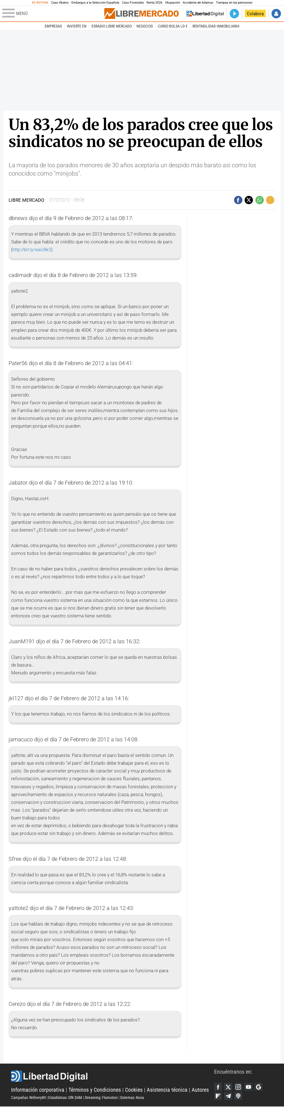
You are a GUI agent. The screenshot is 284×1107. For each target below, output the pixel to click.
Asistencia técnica (167, 1090)
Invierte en (77, 26)
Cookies (134, 1090)
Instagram (239, 1087)
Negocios (144, 26)
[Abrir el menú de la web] (52, 14)
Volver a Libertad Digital (205, 13)
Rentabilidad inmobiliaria (215, 26)
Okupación (172, 2)
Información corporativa (37, 1090)
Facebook (218, 1087)
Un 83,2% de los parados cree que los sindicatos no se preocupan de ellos (141, 133)
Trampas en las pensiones (234, 2)
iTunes (239, 1096)
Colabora (255, 13)
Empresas (53, 26)
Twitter (229, 1087)
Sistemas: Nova (132, 1098)
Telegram (229, 1096)
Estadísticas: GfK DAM (65, 1098)
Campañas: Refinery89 (28, 1098)
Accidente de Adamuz (198, 2)
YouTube (249, 1087)
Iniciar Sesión (276, 13)
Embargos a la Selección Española (95, 2)
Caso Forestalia (133, 2)
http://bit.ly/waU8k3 (32, 249)
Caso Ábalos (60, 2)
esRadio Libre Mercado (112, 26)
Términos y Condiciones (95, 1090)
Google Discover (260, 1087)
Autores (200, 1090)
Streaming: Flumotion (101, 1098)
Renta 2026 (154, 2)
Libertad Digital (112, 1076)
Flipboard (218, 1096)
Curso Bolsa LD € (172, 26)
